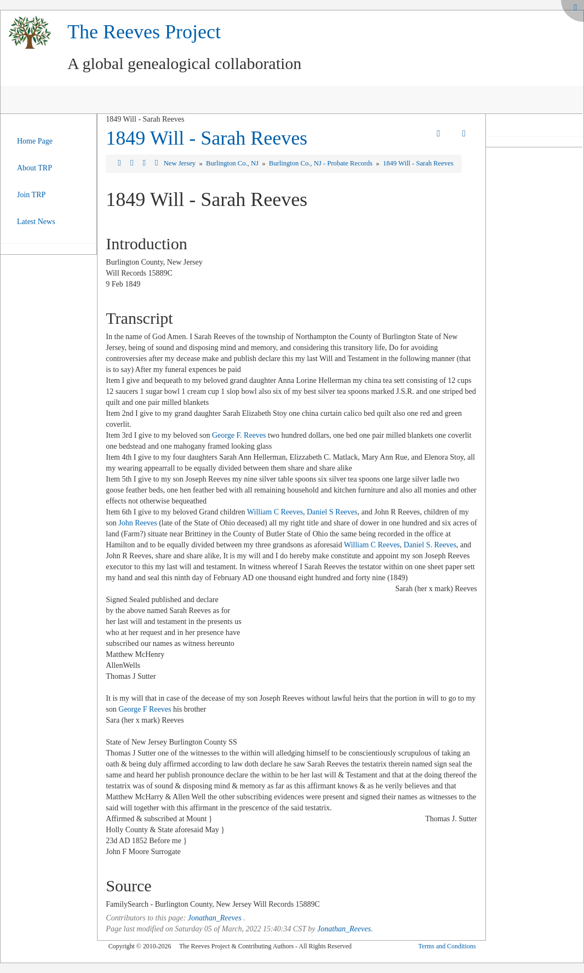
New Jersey (181, 163)
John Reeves (137, 523)
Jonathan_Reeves (215, 918)
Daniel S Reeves (332, 512)
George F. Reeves (239, 435)
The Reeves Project (144, 32)
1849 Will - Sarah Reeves (206, 138)
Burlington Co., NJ (233, 163)
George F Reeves (144, 709)
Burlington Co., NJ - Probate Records (321, 163)
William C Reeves (275, 512)
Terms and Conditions (447, 946)
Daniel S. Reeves (430, 545)
